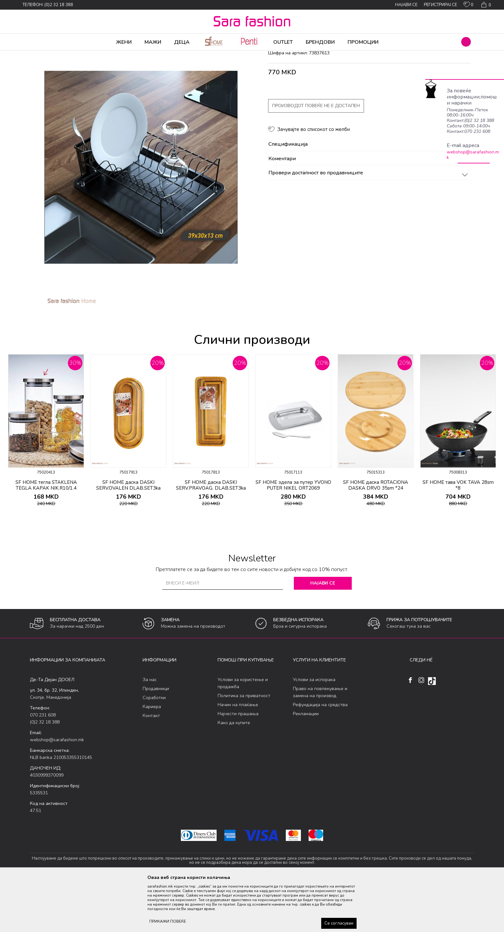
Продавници (156, 739)
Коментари (369, 209)
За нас (150, 730)
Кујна (130, 54)
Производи (68, 54)
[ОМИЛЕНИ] (468, 6)
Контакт (151, 766)
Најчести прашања (238, 764)
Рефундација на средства (320, 755)
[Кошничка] (485, 5)
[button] (466, 42)
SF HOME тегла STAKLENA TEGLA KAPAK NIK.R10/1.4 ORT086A (46, 538)
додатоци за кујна (156, 54)
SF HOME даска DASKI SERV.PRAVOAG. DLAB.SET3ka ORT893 (211, 538)
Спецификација (369, 195)
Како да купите (234, 773)
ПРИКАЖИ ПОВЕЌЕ (167, 921)
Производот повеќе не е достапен (316, 156)
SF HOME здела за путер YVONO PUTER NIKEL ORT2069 (293, 535)
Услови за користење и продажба (243, 733)
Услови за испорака (314, 730)
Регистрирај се (440, 5)
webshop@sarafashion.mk (473, 155)
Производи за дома (102, 54)
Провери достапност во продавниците (369, 223)
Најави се (322, 634)
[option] (46, 483)
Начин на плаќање (238, 755)
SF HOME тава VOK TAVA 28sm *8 (458, 535)
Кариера (152, 757)
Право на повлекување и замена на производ (320, 742)
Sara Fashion (42, 54)
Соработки (154, 748)
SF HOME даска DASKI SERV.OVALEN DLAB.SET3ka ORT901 (128, 538)
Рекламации (306, 764)
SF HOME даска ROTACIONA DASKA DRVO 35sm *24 (375, 535)
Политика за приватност (244, 746)
